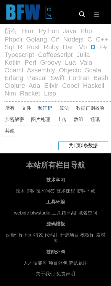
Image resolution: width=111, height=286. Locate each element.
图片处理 (40, 119)
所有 (10, 31)
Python (48, 31)
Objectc (70, 70)
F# (103, 47)
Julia (83, 54)
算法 (64, 108)
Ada (34, 85)
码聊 (72, 212)
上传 (62, 119)
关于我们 (45, 273)
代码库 (51, 234)
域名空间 (87, 212)
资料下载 (85, 190)
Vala (86, 62)
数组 (78, 119)
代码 (49, 12)
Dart (69, 47)
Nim (10, 93)
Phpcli (13, 39)
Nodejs (73, 39)
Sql (9, 47)
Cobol (70, 85)
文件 (26, 108)
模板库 (87, 234)
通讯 (95, 119)
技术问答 (45, 190)
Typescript (19, 54)
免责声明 (65, 273)
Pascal (37, 78)
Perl (30, 62)
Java (69, 31)
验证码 (45, 108)
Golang (36, 39)
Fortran (79, 78)
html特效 (34, 234)
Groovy (50, 62)
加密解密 (14, 119)
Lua (70, 62)
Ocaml (13, 70)
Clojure (14, 85)
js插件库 (14, 234)
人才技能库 (35, 263)
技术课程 (65, 190)
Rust (33, 47)
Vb (83, 47)
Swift (58, 78)
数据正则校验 (90, 108)
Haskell (93, 85)
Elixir (51, 85)
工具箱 (59, 212)
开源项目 (69, 234)
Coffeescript (55, 54)
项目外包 (58, 263)
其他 (10, 130)
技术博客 (25, 190)
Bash (101, 78)
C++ (102, 39)
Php (86, 31)
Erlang (13, 78)
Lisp (50, 93)
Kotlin (12, 62)
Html (28, 31)
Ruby (51, 47)
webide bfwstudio (33, 212)
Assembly (41, 70)
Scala (93, 70)
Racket (30, 93)
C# (55, 39)
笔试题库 (78, 263)
